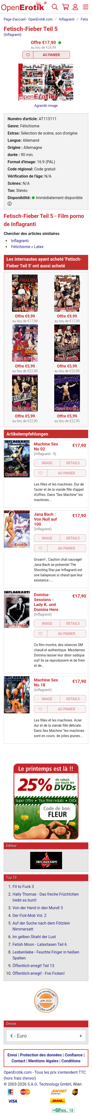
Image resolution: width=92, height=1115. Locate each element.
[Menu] (85, 8)
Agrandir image (46, 106)
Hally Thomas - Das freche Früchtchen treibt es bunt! (46, 897)
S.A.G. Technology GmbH (49, 1084)
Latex (39, 246)
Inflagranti (67, 19)
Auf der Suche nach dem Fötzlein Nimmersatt (41, 926)
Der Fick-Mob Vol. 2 (29, 915)
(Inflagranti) (12, 35)
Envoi (12, 1055)
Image (47, 463)
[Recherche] (55, 8)
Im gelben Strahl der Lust (34, 937)
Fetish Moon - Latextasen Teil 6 (40, 944)
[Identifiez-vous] (75, 8)
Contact (18, 1061)
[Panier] (65, 8)
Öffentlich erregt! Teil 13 (33, 966)
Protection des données (41, 1055)
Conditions (70, 1061)
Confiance (74, 1055)
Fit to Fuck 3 (23, 886)
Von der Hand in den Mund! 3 (38, 908)
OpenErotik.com (18, 1072)
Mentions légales (43, 1061)
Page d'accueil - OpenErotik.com (28, 19)
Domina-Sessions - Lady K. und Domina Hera (46, 602)
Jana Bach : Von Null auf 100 (45, 519)
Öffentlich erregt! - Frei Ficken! (39, 973)
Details (73, 463)
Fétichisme (20, 246)
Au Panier (51, 55)
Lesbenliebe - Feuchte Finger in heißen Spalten (46, 955)
